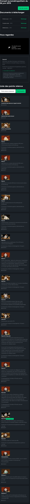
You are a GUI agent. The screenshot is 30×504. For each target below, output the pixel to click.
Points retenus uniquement (7, 91)
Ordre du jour (5, 19)
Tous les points (20, 91)
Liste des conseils (23, 8)
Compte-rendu (5, 23)
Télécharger (23, 19)
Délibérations (5, 27)
